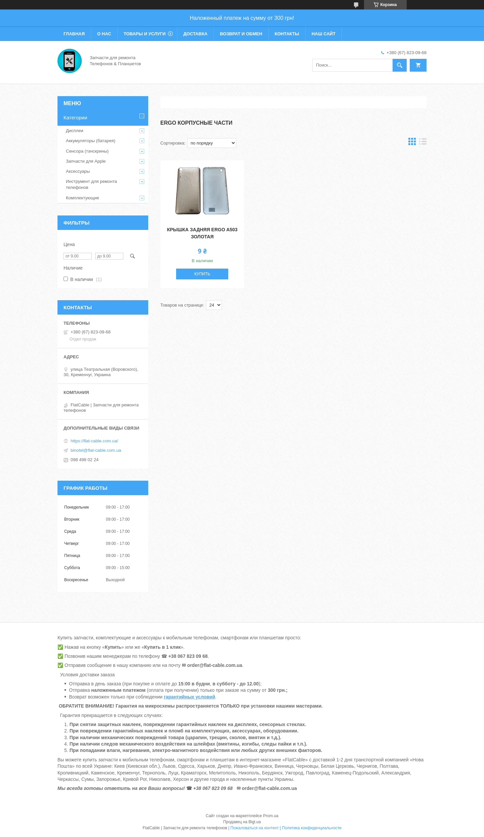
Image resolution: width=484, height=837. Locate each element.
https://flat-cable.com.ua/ (94, 440)
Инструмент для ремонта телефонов (91, 184)
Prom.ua (270, 815)
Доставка (196, 33)
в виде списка (423, 143)
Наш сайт (323, 33)
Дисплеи (74, 130)
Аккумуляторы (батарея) (90, 140)
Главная (74, 33)
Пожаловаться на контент (255, 828)
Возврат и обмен (241, 33)
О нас (104, 33)
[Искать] (400, 65)
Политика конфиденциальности (311, 828)
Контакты (287, 33)
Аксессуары (78, 171)
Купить (202, 274)
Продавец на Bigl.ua (242, 822)
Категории (75, 117)
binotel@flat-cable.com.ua (96, 450)
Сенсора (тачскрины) (87, 151)
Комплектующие (82, 197)
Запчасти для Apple (86, 161)
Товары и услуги (145, 33)
